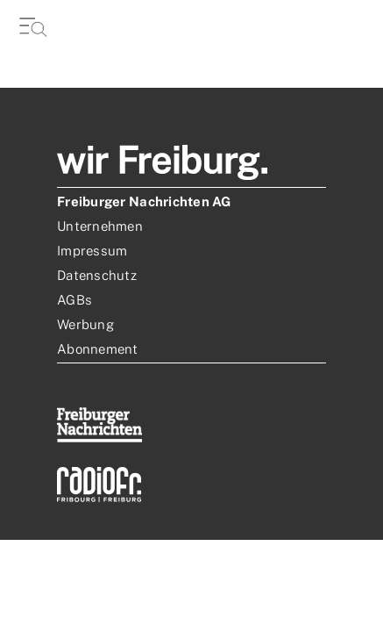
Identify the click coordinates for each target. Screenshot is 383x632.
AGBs (74, 299)
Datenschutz (97, 275)
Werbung (85, 324)
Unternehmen (100, 226)
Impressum (92, 250)
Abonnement (97, 348)
